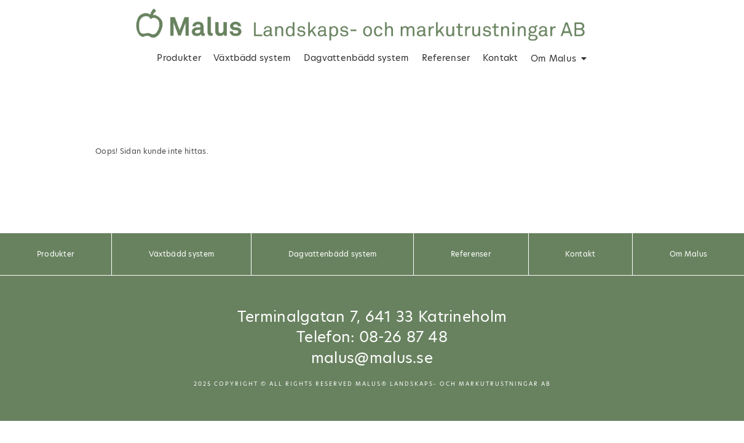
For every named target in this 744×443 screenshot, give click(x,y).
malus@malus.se (372, 358)
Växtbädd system (252, 58)
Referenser (446, 58)
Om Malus (553, 58)
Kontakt (500, 58)
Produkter (179, 58)
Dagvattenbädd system (357, 58)
